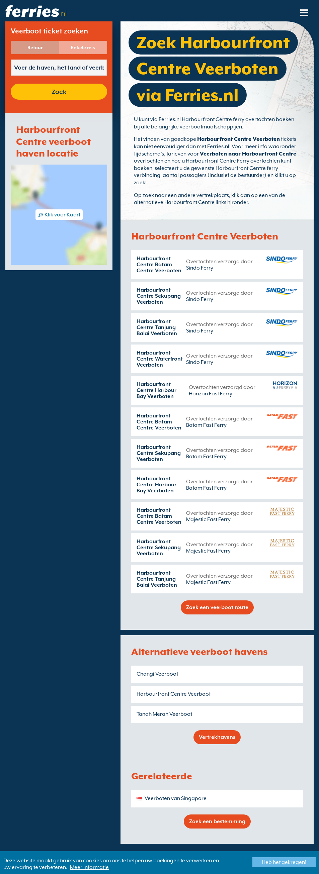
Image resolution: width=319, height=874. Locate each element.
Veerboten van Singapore (176, 798)
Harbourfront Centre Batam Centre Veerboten (159, 265)
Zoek (59, 91)
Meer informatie (89, 867)
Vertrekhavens (217, 737)
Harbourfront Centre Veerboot (174, 694)
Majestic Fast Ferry (208, 519)
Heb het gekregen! (284, 862)
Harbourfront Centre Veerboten (238, 139)
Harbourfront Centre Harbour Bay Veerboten (156, 390)
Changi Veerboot (157, 674)
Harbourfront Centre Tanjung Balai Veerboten (157, 327)
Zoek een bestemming (217, 821)
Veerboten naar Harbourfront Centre (248, 154)
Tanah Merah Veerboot (164, 714)
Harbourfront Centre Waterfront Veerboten (160, 359)
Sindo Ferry (199, 268)
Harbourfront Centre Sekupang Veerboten (159, 296)
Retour (35, 47)
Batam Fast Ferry (206, 425)
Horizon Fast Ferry (210, 394)
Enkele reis (83, 47)
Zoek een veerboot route (217, 607)
